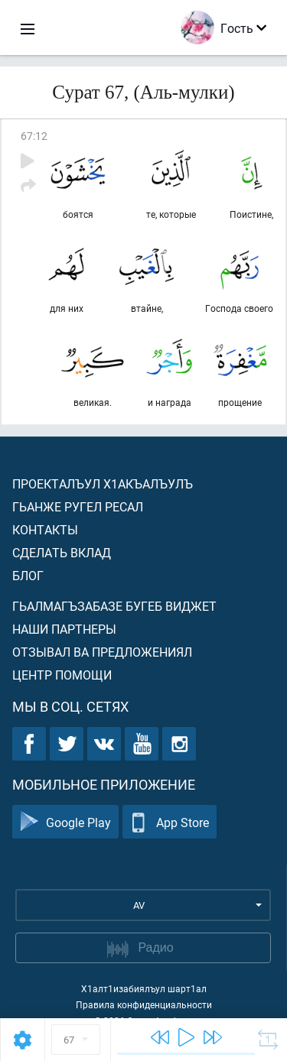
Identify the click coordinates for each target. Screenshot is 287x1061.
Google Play (65, 822)
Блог (28, 575)
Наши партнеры (64, 629)
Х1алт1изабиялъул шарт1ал (144, 988)
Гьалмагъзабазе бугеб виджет (114, 606)
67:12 (34, 135)
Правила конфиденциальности (144, 1004)
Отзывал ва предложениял (102, 652)
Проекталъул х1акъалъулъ (102, 483)
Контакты (45, 529)
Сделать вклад (61, 552)
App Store (169, 822)
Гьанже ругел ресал (77, 506)
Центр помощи (62, 675)
